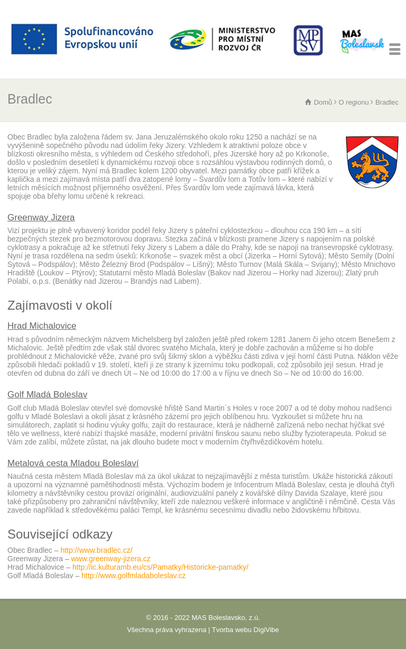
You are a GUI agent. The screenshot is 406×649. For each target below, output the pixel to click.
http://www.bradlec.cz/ (96, 550)
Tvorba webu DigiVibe (245, 630)
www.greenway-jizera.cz (111, 558)
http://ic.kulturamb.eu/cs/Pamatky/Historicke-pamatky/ (160, 567)
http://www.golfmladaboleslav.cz (133, 575)
